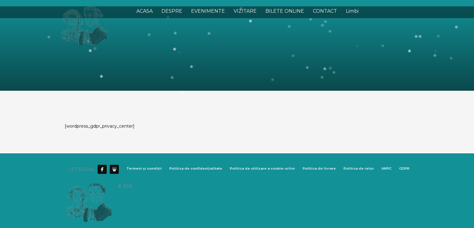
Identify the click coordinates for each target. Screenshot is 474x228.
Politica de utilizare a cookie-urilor (262, 168)
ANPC (386, 168)
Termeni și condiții (144, 168)
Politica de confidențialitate (195, 168)
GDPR (404, 168)
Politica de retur (358, 168)
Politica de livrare (319, 168)
